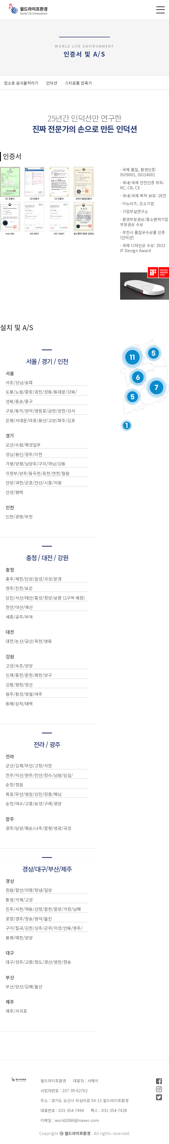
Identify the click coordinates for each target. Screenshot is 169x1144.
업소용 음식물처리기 (21, 83)
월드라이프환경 (78, 1133)
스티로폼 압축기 (78, 83)
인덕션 (51, 83)
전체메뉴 (160, 10)
